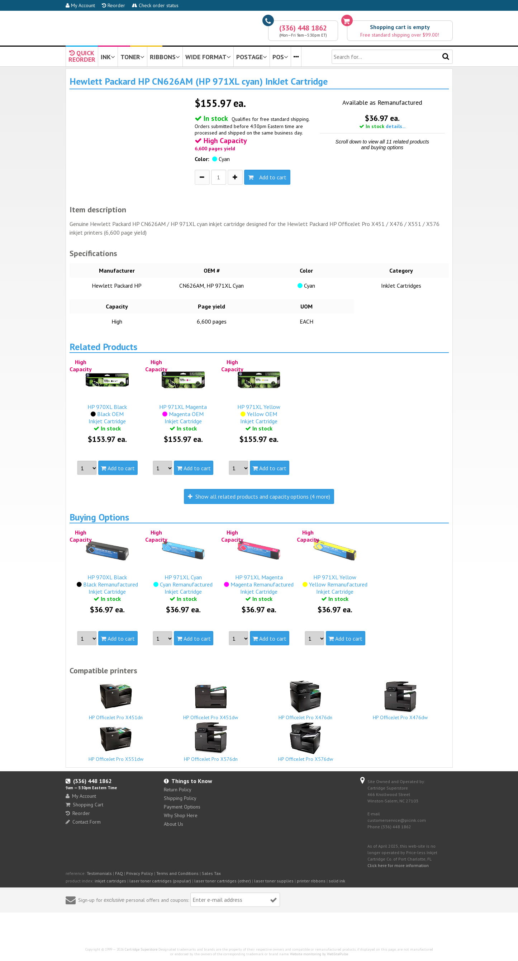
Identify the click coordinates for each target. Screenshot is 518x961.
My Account (80, 5)
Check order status (155, 5)
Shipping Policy (180, 798)
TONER (132, 57)
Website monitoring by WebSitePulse (319, 954)
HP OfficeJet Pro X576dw (305, 742)
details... (395, 126)
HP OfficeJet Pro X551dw (116, 742)
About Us (173, 824)
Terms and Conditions (177, 873)
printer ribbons (311, 881)
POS (280, 57)
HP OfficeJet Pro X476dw (400, 700)
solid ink (337, 881)
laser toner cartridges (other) (222, 881)
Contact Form (83, 822)
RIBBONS (165, 57)
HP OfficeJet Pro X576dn (210, 742)
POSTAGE (251, 57)
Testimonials (99, 873)
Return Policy (177, 789)
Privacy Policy (139, 873)
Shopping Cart (84, 804)
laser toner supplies (274, 881)
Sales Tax (211, 873)
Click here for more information (398, 865)
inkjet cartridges (110, 881)
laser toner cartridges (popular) (160, 881)
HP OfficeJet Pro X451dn (116, 700)
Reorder (113, 5)
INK (108, 57)
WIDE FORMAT (208, 57)
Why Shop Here (181, 815)
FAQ (119, 873)
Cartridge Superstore (141, 949)
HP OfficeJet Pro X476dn (305, 700)
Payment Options (182, 807)
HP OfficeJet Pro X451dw (210, 700)
